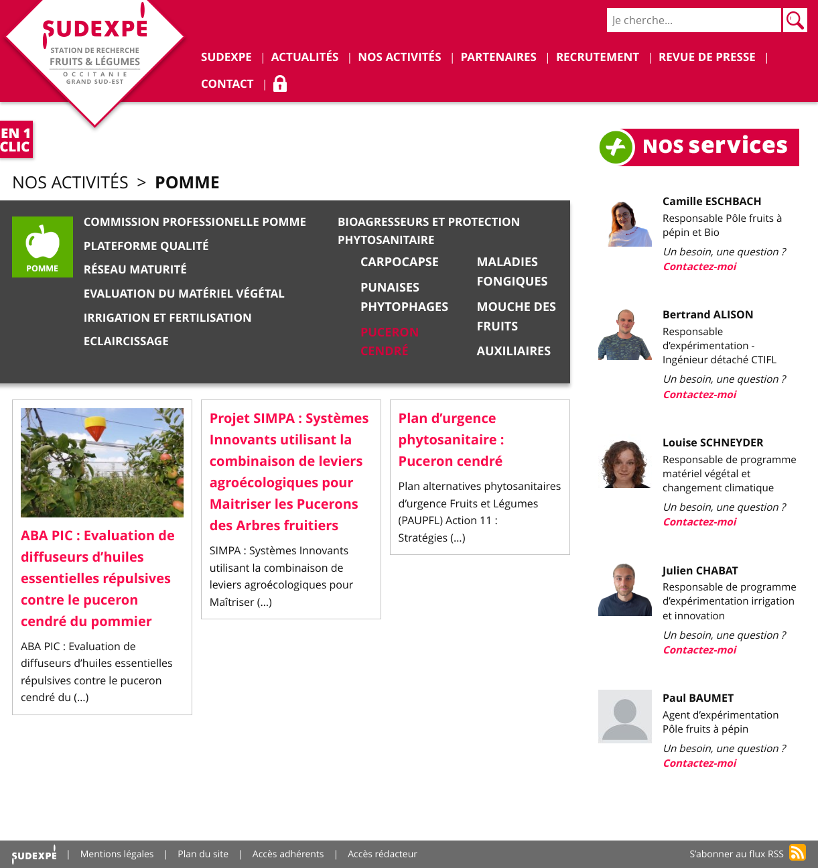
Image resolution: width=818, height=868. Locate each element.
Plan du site (203, 854)
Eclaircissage (126, 341)
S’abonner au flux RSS (736, 854)
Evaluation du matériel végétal (184, 294)
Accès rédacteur (382, 854)
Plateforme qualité (146, 246)
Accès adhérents (288, 854)
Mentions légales (117, 854)
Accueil (34, 854)
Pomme (187, 182)
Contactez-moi (699, 266)
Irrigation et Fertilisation (168, 318)
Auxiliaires (513, 351)
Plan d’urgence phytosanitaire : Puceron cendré (451, 440)
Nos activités (70, 183)
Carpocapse (399, 261)
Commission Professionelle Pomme (195, 222)
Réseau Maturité (135, 269)
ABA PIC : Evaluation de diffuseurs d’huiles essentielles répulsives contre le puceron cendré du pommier (98, 579)
